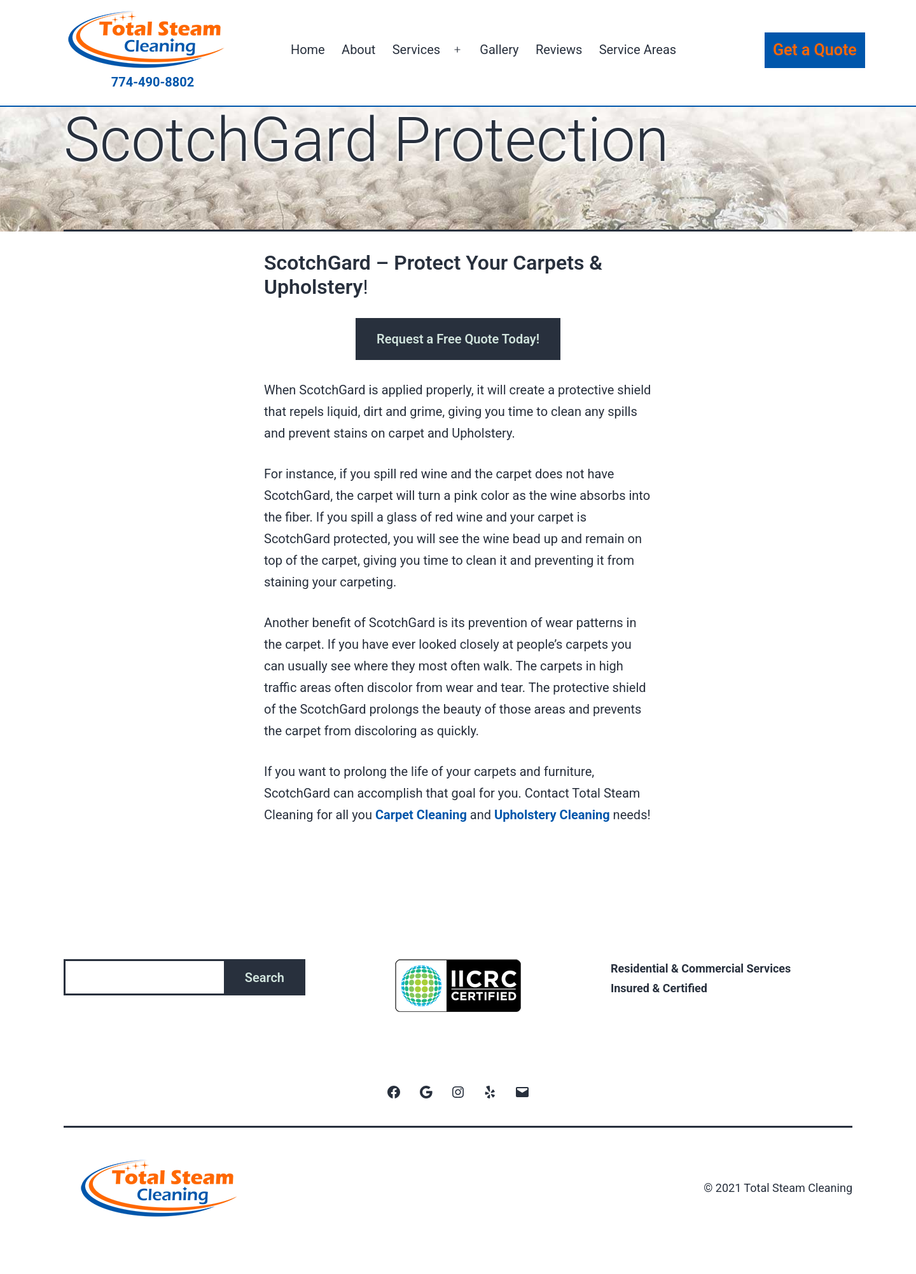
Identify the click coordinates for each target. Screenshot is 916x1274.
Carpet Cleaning (421, 814)
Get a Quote (815, 50)
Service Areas (637, 49)
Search (264, 977)
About (358, 49)
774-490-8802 (153, 82)
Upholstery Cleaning (552, 814)
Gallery (499, 49)
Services (416, 49)
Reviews (559, 49)
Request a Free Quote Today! (458, 339)
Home (308, 49)
